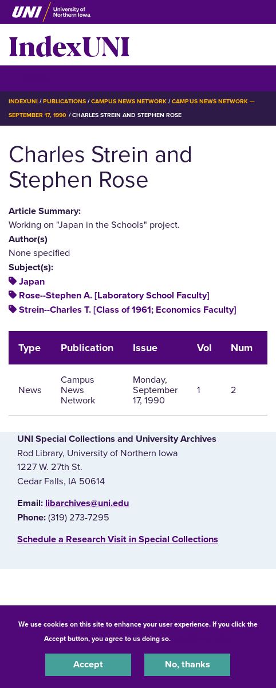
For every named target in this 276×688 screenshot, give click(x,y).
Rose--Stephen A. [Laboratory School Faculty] (114, 295)
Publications (64, 101)
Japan (32, 281)
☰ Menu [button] (29, 77)
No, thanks (187, 664)
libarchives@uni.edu (87, 503)
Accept (88, 664)
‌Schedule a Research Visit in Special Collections (117, 539)
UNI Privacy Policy (202, 639)
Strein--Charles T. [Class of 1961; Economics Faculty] (127, 310)
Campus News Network (129, 101)
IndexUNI (69, 44)
